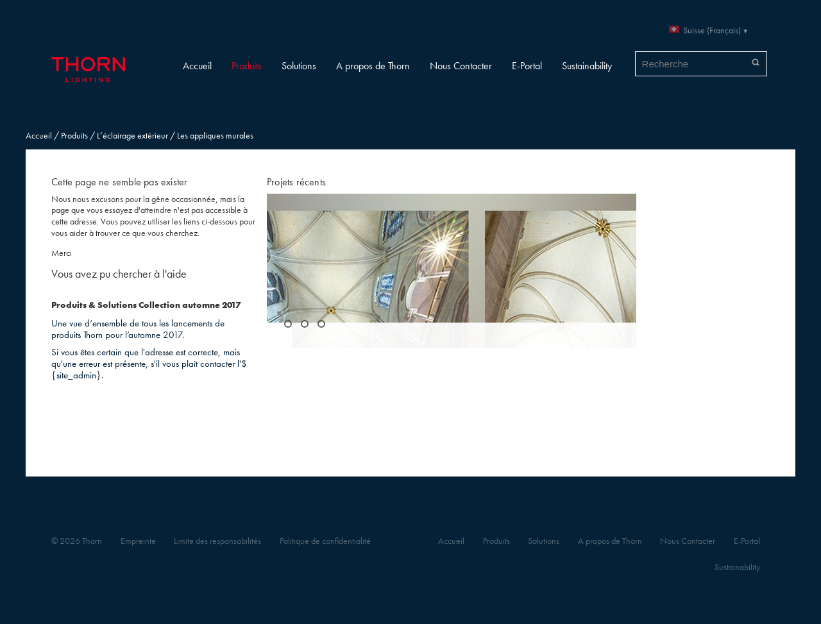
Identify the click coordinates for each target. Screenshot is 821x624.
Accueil (197, 65)
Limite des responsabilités (217, 540)
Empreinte (138, 540)
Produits (247, 65)
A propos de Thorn (373, 65)
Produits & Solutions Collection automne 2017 (146, 304)
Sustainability (587, 65)
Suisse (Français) (712, 30)
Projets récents (296, 182)
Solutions (299, 65)
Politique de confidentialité (325, 540)
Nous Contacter (461, 65)
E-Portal (527, 65)
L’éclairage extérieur (132, 135)
